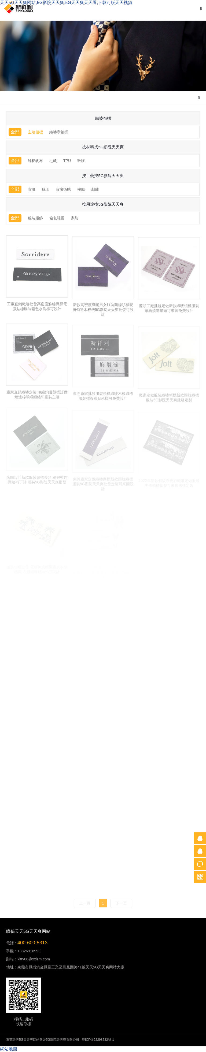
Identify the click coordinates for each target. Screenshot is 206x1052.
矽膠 (81, 161)
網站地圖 (8, 1049)
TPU (67, 161)
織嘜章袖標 (58, 132)
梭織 (81, 189)
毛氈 (53, 161)
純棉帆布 (35, 161)
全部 (15, 132)
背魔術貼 (63, 189)
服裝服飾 (35, 218)
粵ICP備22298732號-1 (98, 1040)
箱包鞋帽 (56, 218)
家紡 (74, 218)
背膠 (31, 189)
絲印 (45, 189)
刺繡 (95, 189)
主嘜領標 (35, 132)
